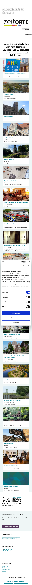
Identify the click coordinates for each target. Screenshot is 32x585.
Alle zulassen (16, 313)
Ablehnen (16, 322)
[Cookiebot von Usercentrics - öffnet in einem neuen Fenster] (20, 262)
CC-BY (28, 243)
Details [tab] (16, 265)
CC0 (28, 92)
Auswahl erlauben (16, 318)
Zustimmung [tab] (5, 265)
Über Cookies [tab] (26, 265)
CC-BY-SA (27, 376)
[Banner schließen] (29, 261)
